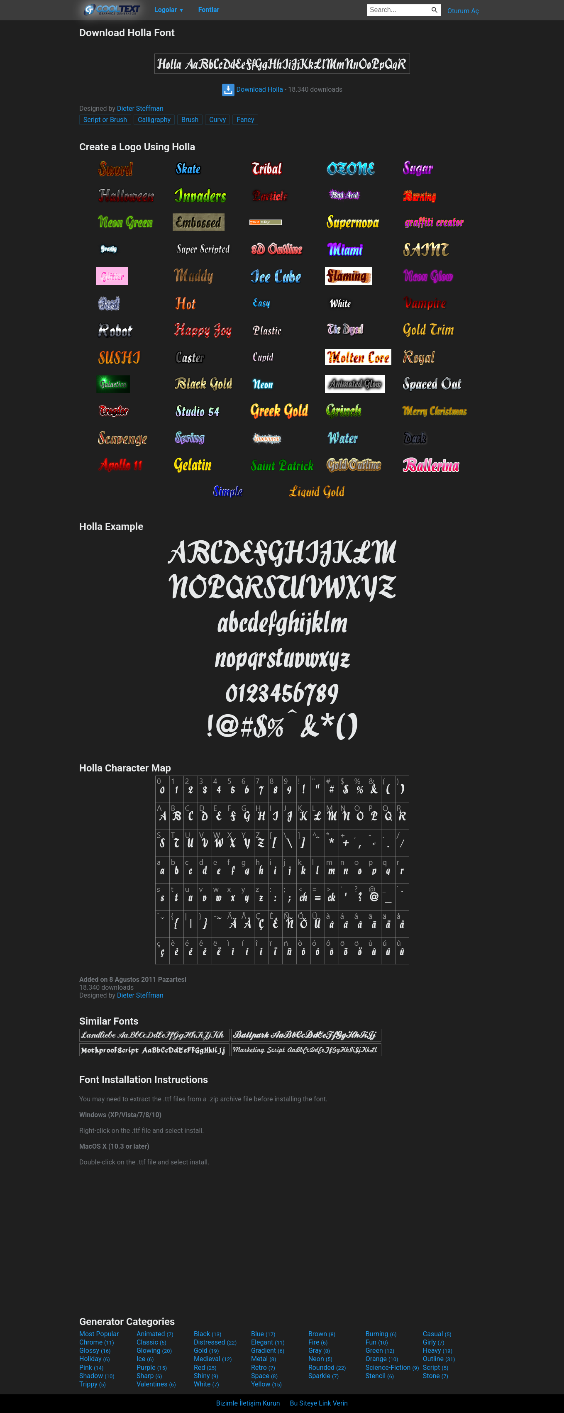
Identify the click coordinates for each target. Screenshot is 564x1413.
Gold (206, 1350)
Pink (91, 1368)
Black (208, 1334)
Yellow (266, 1384)
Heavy (437, 1350)
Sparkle (323, 1376)
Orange (382, 1359)
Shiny (206, 1376)
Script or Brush (105, 120)
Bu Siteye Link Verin (319, 1403)
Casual (437, 1334)
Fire (318, 1342)
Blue (263, 1334)
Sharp (149, 1376)
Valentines (156, 1384)
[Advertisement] (39, 151)
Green (380, 1350)
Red (205, 1368)
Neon (320, 1359)
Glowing (154, 1350)
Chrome (96, 1342)
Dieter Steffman (140, 108)
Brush (189, 120)
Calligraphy (154, 120)
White (206, 1384)
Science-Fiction (392, 1368)
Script (436, 1368)
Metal (263, 1359)
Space (264, 1376)
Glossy (95, 1350)
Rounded (327, 1368)
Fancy (245, 120)
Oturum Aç (463, 11)
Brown (321, 1334)
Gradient (267, 1350)
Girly (433, 1342)
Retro (263, 1368)
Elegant (268, 1342)
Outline (439, 1359)
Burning (381, 1334)
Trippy (92, 1384)
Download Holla (252, 89)
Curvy (217, 120)
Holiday (94, 1359)
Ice (145, 1359)
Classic (151, 1342)
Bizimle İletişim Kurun (248, 1403)
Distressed (215, 1342)
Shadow (97, 1376)
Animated (155, 1334)
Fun (377, 1342)
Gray (319, 1350)
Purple (152, 1368)
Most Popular (99, 1334)
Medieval (213, 1359)
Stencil (380, 1376)
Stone (435, 1376)
